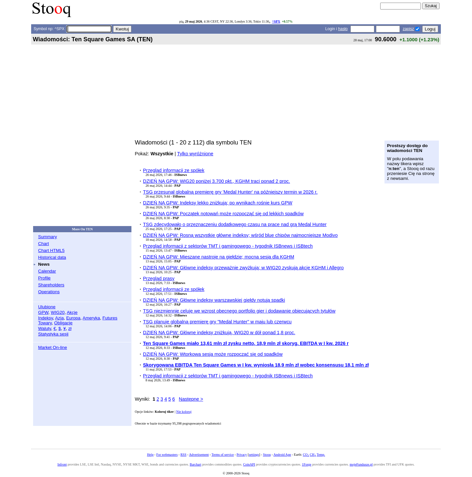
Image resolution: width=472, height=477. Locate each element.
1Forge (306, 464)
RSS (183, 454)
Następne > (191, 399)
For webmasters (167, 454)
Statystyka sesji (53, 334)
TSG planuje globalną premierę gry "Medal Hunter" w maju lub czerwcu (217, 321)
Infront (62, 464)
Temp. (321, 454)
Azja (59, 317)
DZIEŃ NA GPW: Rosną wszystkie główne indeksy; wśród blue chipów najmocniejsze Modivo (240, 235)
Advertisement (199, 454)
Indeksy (45, 317)
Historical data (52, 257)
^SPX (276, 21)
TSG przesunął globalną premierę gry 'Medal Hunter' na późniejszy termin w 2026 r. (230, 192)
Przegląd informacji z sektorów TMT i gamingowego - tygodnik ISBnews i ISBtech (228, 246)
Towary (45, 322)
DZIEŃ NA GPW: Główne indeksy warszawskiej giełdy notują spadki (214, 300)
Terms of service (222, 454)
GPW (43, 312)
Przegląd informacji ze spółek (173, 170)
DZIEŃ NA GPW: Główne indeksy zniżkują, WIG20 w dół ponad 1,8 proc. (219, 332)
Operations (49, 291)
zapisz (408, 29)
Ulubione (46, 306)
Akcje (72, 312)
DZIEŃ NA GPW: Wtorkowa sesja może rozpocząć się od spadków (213, 354)
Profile (44, 278)
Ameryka (91, 317)
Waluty (44, 328)
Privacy (242, 454)
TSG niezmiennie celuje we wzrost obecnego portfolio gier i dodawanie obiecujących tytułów (239, 311)
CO (306, 454)
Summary (47, 236)
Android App (282, 454)
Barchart (195, 464)
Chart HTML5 (51, 250)
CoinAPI (249, 464)
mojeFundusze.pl (361, 464)
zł (69, 328)
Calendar (47, 271)
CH (313, 454)
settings (254, 454)
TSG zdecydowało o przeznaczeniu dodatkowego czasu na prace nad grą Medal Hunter (234, 224)
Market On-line (52, 347)
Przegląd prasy (158, 278)
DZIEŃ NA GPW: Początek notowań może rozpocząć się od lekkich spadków (223, 213)
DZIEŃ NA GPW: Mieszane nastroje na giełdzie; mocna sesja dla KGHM (218, 256)
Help (150, 454)
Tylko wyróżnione (195, 153)
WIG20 (58, 312)
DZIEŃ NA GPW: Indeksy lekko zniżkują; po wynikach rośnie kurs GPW (217, 202)
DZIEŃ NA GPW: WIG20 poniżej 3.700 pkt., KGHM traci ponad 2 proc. (216, 181)
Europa (73, 317)
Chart (43, 243)
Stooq (267, 454)
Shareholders (51, 284)
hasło (342, 29)
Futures (109, 317)
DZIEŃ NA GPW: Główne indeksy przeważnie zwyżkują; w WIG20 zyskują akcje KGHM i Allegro (243, 267)
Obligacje (63, 322)
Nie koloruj (184, 411)
